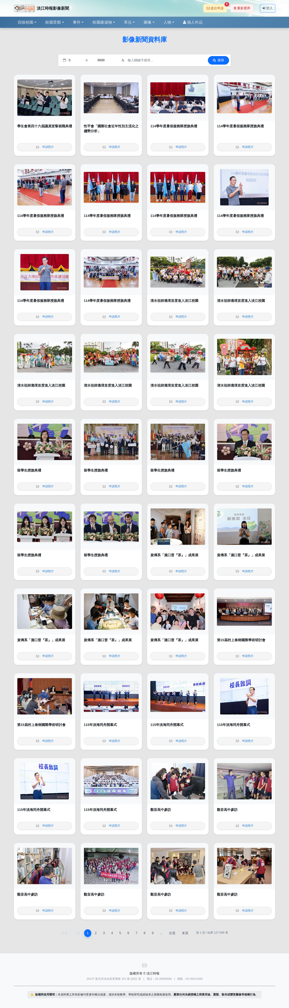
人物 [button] (167, 22)
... (161, 933)
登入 (268, 8)
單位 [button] (128, 22)
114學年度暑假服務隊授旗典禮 (173, 126)
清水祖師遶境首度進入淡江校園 (174, 301)
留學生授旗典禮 (29, 470)
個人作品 (193, 22)
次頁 (172, 933)
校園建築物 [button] (102, 22)
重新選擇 (242, 8)
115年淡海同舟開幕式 (100, 725)
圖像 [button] (148, 22)
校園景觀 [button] (53, 22)
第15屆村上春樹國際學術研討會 (241, 640)
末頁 (185, 933)
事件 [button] (77, 22)
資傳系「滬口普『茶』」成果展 (174, 555)
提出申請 (217, 7)
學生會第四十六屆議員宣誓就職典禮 (44, 126)
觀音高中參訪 (160, 810)
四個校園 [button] (26, 22)
